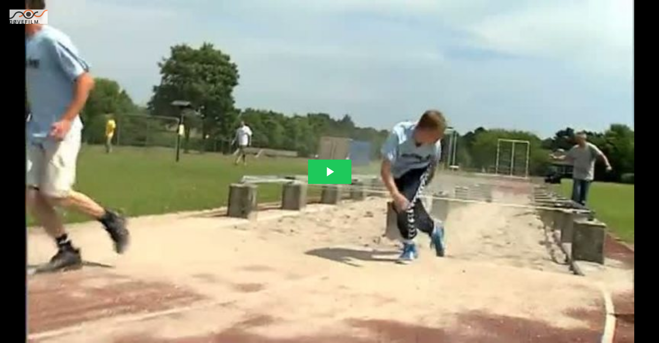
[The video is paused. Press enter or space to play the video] (329, 172)
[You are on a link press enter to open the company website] (29, 17)
